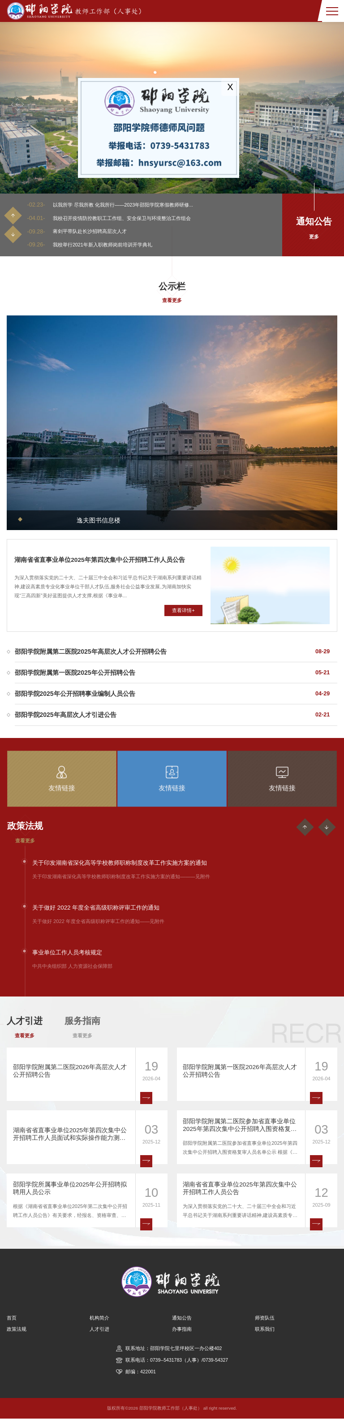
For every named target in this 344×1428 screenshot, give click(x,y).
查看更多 (172, 300)
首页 (12, 1327)
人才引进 (99, 1338)
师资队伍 (265, 1327)
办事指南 (182, 1338)
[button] (17, 105)
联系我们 (265, 1338)
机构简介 (99, 1327)
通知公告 (182, 1327)
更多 (314, 237)
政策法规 (16, 1338)
